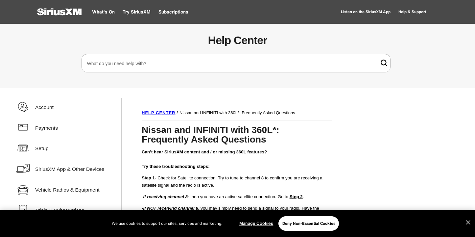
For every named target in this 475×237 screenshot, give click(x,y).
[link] (384, 63)
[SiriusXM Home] (59, 12)
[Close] (468, 222)
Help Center (237, 40)
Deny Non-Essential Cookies (308, 223)
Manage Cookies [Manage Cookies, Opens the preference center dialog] (256, 223)
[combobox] (236, 63)
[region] (237, 223)
